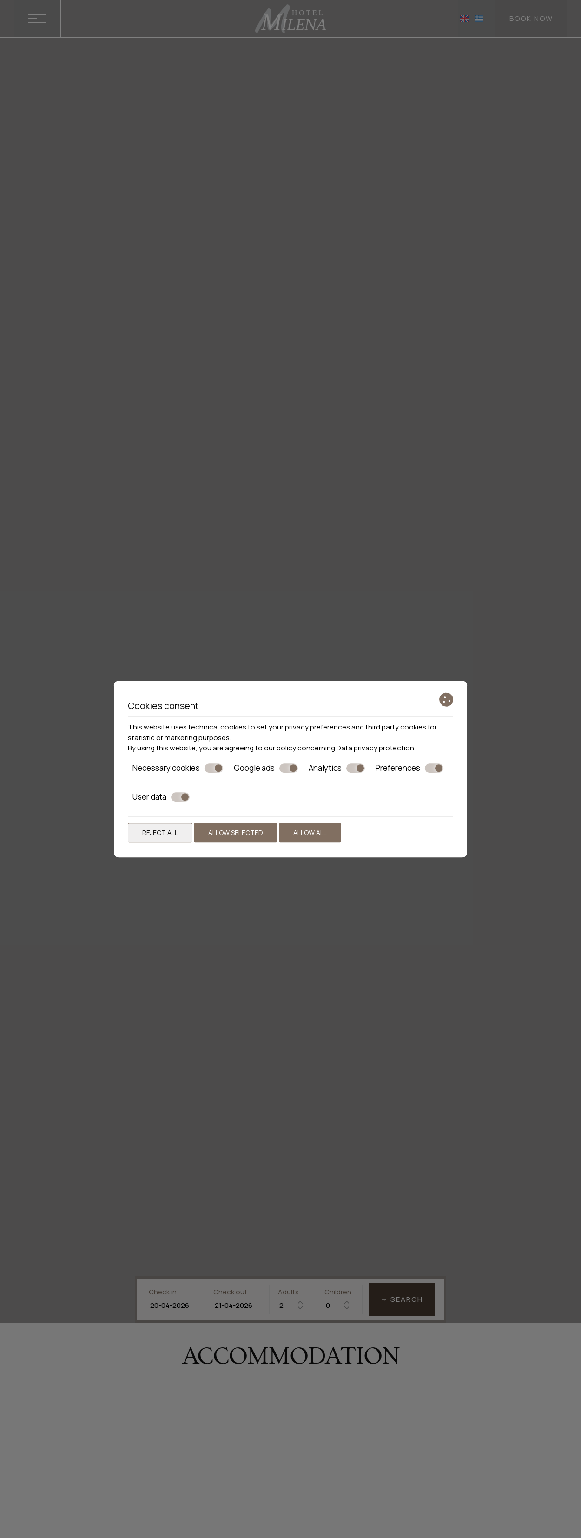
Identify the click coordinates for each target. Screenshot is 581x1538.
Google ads (266, 768)
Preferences (409, 768)
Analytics (337, 768)
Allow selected (235, 832)
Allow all (310, 832)
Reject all (160, 832)
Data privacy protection (375, 748)
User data (161, 797)
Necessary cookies (177, 768)
